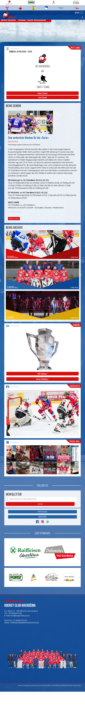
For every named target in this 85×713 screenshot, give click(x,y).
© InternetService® (74, 706)
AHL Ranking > (42, 373)
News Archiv (14, 218)
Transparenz (27, 706)
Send (40, 525)
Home (20, 706)
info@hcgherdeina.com (20, 637)
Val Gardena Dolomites (59, 706)
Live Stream (42, 97)
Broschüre (42, 538)
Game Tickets (42, 93)
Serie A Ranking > (42, 379)
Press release (42, 533)
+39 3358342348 (15, 634)
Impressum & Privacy (39, 706)
